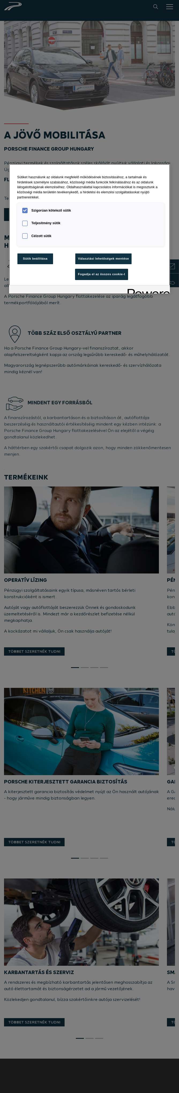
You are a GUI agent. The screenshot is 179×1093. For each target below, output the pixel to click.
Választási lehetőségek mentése (103, 258)
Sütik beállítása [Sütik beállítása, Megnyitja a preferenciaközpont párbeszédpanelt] (35, 258)
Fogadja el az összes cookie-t (101, 274)
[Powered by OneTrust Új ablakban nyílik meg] (146, 290)
